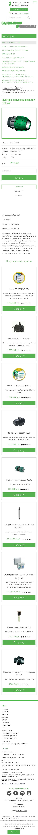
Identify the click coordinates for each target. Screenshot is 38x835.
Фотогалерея (6, 741)
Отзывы (19, 195)
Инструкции (19, 191)
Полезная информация (9, 736)
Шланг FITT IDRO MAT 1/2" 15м (19, 385)
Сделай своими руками (9, 738)
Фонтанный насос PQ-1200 (19, 433)
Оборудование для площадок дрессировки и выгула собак (18, 62)
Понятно (14, 832)
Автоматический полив (11, 43)
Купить (19, 177)
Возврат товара (7, 730)
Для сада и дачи (8, 54)
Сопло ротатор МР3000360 (19, 627)
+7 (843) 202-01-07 (19, 3)
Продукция (5, 722)
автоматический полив (22, 817)
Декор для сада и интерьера (13, 67)
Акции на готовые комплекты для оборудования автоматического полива (17, 75)
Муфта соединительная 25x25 (19, 480)
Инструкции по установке (10, 733)
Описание (19, 186)
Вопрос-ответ (6, 725)
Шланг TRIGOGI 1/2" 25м (19, 289)
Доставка (5, 717)
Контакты (5, 714)
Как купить (5, 712)
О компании (5, 709)
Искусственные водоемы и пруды (15, 46)
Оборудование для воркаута (13, 58)
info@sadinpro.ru (21, 811)
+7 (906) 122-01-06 (19, 5)
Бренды (4, 720)
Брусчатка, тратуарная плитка (14, 71)
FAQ (3, 728)
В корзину (19, 308)
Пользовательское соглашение (13, 783)
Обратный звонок (19, 9)
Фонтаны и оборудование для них (15, 50)
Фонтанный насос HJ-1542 (19, 338)
